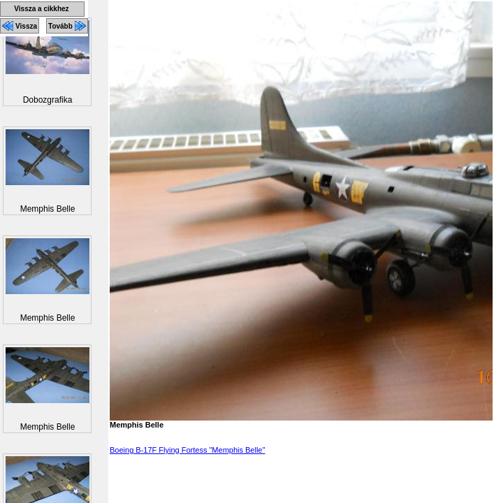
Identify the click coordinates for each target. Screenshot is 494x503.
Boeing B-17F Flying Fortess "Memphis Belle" (187, 450)
